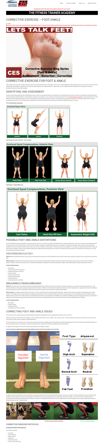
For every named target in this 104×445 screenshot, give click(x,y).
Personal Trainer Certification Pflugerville (52, 25)
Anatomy (10, 25)
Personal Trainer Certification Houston (31, 25)
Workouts (94, 25)
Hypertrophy (18, 25)
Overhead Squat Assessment (75, 97)
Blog (14, 25)
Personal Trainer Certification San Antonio (72, 25)
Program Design (88, 25)
